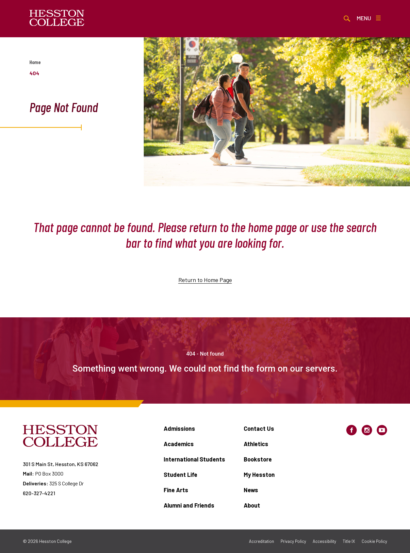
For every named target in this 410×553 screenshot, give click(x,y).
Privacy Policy (293, 541)
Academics (179, 443)
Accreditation (261, 541)
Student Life (180, 474)
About (252, 505)
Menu (369, 18)
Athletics (256, 443)
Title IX (349, 541)
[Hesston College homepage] (57, 18)
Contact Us (259, 428)
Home (35, 62)
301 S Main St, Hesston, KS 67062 (60, 464)
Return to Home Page (205, 279)
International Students (194, 459)
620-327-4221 (39, 493)
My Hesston (259, 474)
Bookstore (258, 459)
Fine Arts (176, 490)
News (251, 490)
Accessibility (324, 541)
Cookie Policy (374, 541)
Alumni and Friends (189, 505)
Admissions (179, 428)
